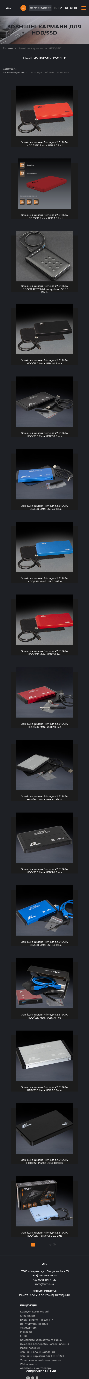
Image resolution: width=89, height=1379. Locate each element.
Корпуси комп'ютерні (34, 1311)
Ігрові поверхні (30, 1347)
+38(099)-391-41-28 (44, 1279)
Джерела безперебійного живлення (44, 1343)
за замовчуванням (15, 72)
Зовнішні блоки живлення (38, 1351)
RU (55, 8)
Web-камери (28, 1364)
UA (61, 8)
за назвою (63, 72)
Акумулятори (29, 1327)
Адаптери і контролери (36, 1367)
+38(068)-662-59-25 (44, 1275)
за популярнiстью (42, 72)
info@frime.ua (44, 1284)
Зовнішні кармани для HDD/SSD (42, 1355)
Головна (8, 48)
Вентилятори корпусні (35, 1323)
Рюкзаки (26, 1331)
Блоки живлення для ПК (36, 1319)
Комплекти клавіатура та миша (41, 1339)
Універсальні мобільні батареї (40, 1360)
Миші (23, 1335)
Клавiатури (27, 1315)
